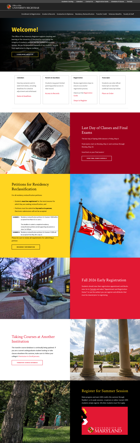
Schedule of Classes (117, 1)
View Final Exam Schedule (97, 158)
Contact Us (89, 1)
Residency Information (26, 247)
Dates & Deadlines (24, 96)
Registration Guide (102, 1)
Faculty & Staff (128, 14)
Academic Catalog (67, 1)
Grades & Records (48, 14)
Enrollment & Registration (30, 14)
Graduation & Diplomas (65, 14)
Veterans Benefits (115, 14)
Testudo (129, 1)
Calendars (79, 1)
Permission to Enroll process (28, 356)
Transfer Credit (101, 14)
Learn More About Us (25, 54)
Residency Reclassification (84, 14)
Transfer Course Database (27, 362)
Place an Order (108, 93)
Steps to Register (80, 100)
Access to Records (52, 93)
